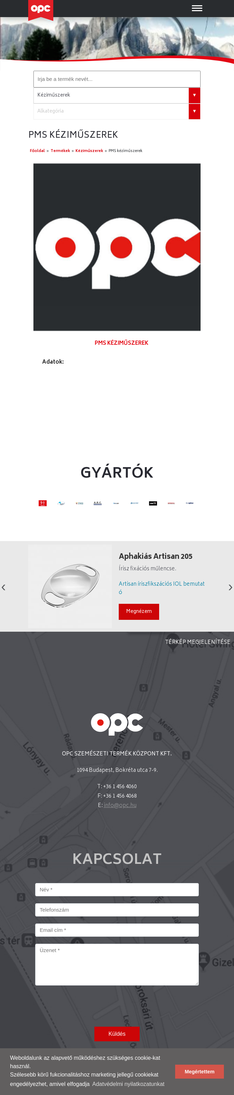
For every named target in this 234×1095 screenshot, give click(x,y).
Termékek (60, 151)
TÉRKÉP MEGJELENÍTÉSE (198, 642)
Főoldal (37, 151)
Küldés (117, 1034)
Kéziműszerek (89, 151)
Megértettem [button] (199, 1071)
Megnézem (139, 612)
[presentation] (88, 1006)
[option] (117, 247)
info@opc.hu (120, 806)
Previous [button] (3, 586)
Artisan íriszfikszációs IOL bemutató (162, 589)
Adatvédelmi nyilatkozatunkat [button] (128, 1084)
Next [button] (230, 586)
